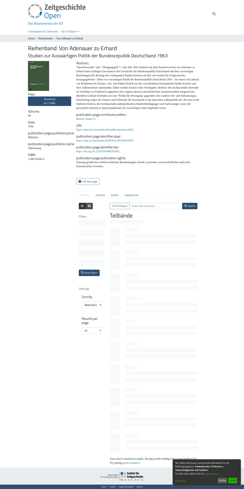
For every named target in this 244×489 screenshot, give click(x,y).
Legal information (126, 487)
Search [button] (189, 205)
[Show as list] (82, 206)
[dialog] (207, 472)
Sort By (87, 247)
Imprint (140, 487)
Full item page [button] (87, 181)
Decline (222, 480)
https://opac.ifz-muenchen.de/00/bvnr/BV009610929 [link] (105, 140)
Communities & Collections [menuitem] (43, 31)
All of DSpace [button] (69, 31)
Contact (112, 487)
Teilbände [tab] (84, 195)
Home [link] (31, 38)
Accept (232, 480)
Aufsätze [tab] (100, 195)
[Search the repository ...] (155, 206)
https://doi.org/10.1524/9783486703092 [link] (97, 151)
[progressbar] (127, 222)
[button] (214, 14)
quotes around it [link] (131, 462)
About (103, 487)
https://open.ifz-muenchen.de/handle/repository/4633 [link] (105, 129)
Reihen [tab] (115, 195)
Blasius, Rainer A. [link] (86, 118)
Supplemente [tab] (131, 195)
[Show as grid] (89, 206)
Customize (180, 480)
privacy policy (211, 473)
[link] (49, 103)
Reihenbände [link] (45, 38)
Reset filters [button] (89, 222)
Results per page (90, 271)
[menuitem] (70, 31)
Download (49, 101)
